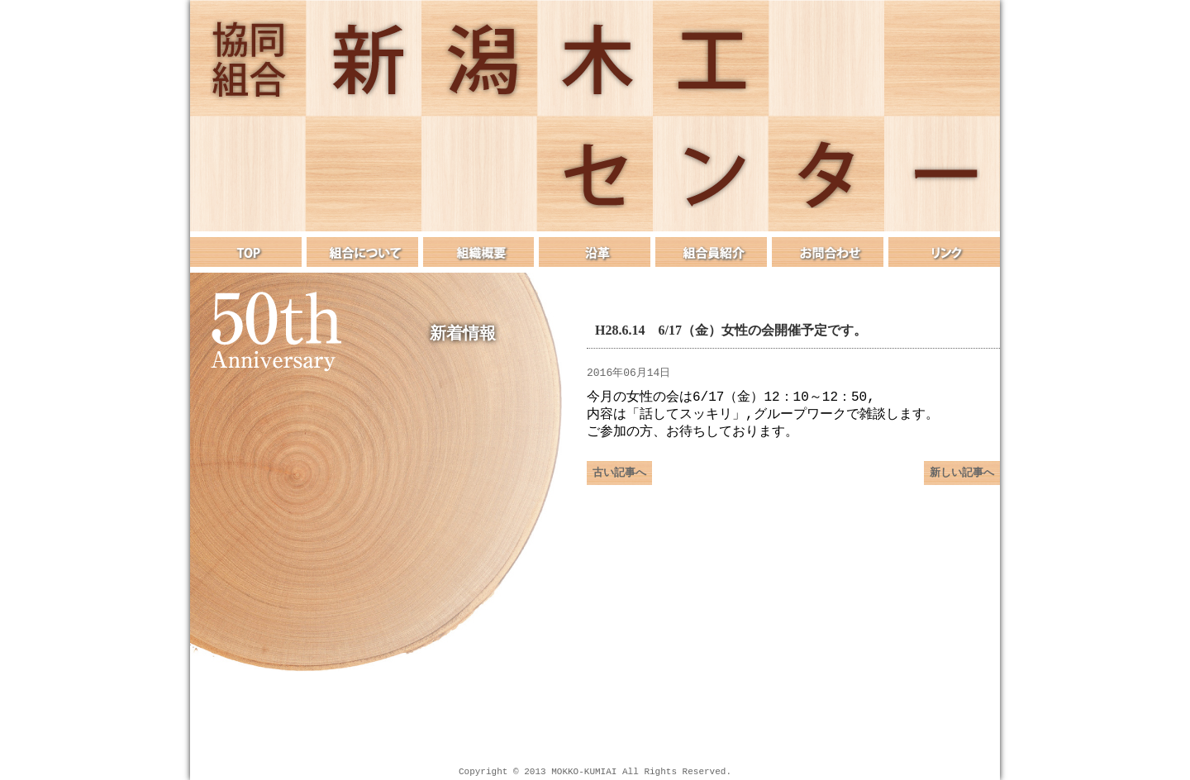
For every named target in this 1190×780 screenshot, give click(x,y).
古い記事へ (619, 479)
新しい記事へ (962, 479)
